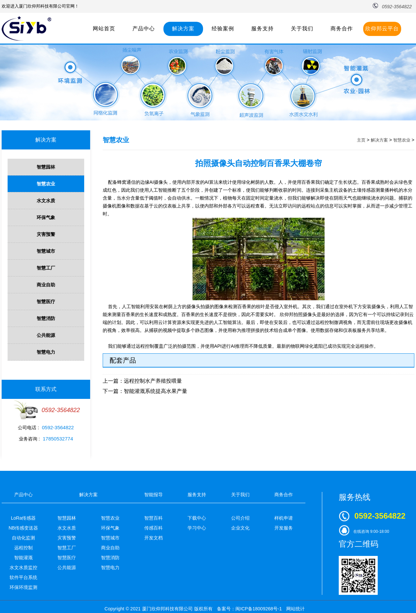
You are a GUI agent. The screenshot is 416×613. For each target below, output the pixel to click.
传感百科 (153, 528)
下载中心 (197, 518)
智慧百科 (153, 518)
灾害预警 (46, 234)
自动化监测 (23, 537)
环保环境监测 (23, 587)
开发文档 (153, 537)
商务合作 (341, 28)
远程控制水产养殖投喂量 (153, 381)
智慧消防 (46, 318)
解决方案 (183, 28)
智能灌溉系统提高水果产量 (155, 391)
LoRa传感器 (23, 518)
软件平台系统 (23, 577)
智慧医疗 (46, 301)
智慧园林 (46, 167)
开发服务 (283, 528)
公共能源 (46, 335)
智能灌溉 (23, 557)
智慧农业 (46, 183)
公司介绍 (240, 518)
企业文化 (240, 528)
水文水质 (46, 200)
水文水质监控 (23, 567)
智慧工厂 (46, 268)
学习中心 (197, 528)
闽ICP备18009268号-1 (258, 608)
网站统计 (295, 608)
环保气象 (46, 217)
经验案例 (223, 28)
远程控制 (23, 547)
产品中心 (143, 28)
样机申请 (283, 518)
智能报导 (153, 494)
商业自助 (46, 284)
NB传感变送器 (23, 528)
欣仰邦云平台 (382, 28)
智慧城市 (46, 251)
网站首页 (104, 28)
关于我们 (302, 28)
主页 (361, 140)
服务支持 (262, 28)
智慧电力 (46, 352)
